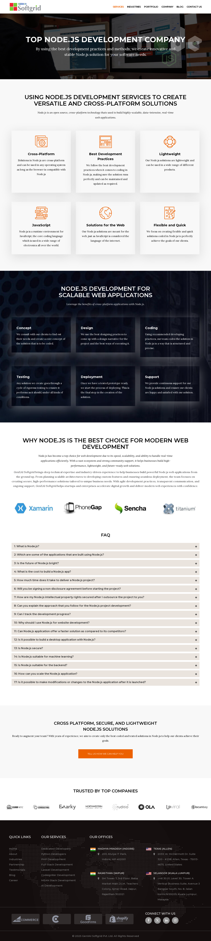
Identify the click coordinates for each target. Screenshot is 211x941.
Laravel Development (55, 869)
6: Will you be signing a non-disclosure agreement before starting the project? (67, 588)
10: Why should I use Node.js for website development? (52, 622)
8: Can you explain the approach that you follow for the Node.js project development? (72, 605)
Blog (180, 6)
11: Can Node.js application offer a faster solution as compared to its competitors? (70, 631)
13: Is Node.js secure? (28, 648)
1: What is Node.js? (26, 546)
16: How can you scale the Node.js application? (45, 673)
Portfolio (151, 6)
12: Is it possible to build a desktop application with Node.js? (54, 639)
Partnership (16, 864)
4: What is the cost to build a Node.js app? (42, 571)
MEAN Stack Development (58, 880)
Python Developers (53, 854)
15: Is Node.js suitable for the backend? (40, 665)
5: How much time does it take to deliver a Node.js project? (54, 580)
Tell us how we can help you (105, 753)
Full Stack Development (57, 864)
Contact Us (194, 6)
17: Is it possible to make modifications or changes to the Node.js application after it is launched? (80, 682)
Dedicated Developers (56, 848)
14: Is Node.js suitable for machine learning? (44, 656)
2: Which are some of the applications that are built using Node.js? (59, 554)
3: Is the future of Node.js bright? (36, 563)
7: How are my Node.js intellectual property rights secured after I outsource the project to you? (79, 597)
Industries (134, 6)
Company (167, 6)
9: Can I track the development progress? (42, 614)
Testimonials (17, 869)
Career (13, 880)
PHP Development (53, 859)
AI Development (51, 885)
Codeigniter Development (58, 875)
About (13, 854)
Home (13, 848)
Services (118, 6)
